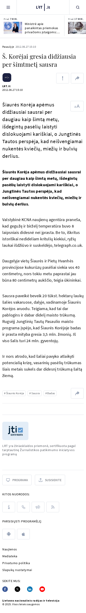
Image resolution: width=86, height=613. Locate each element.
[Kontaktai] (23, 507)
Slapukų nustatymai (17, 570)
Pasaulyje (8, 46)
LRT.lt (6, 86)
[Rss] (52, 507)
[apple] (23, 534)
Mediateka (9, 556)
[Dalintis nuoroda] (77, 78)
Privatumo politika (16, 563)
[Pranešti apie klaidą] (62, 78)
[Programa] (17, 480)
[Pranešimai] (38, 507)
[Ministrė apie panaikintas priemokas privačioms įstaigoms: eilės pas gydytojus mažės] (13, 28)
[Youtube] (42, 589)
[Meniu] (8, 7)
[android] (8, 534)
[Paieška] (77, 7)
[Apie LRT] (8, 507)
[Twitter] (17, 589)
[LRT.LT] (43, 7)
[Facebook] (5, 589)
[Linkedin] (30, 589)
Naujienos (9, 549)
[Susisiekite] (50, 480)
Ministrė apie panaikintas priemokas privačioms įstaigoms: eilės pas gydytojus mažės (41, 28)
